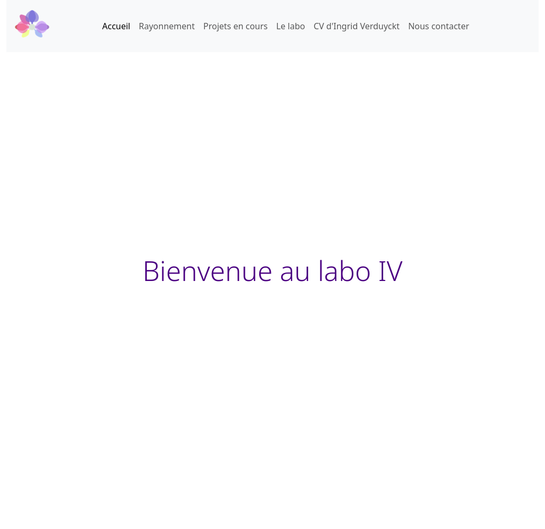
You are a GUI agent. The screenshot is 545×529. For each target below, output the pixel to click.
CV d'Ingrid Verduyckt (356, 26)
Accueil (116, 26)
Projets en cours (235, 26)
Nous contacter (438, 26)
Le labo (290, 26)
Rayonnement (167, 26)
